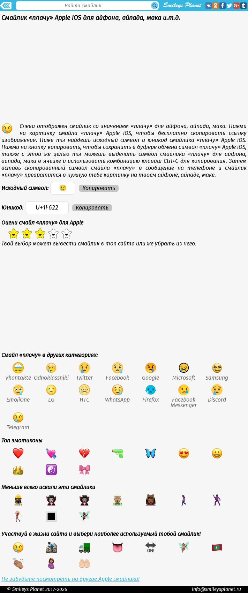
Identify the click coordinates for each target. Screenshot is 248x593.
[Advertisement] (124, 74)
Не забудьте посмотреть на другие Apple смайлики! (70, 579)
